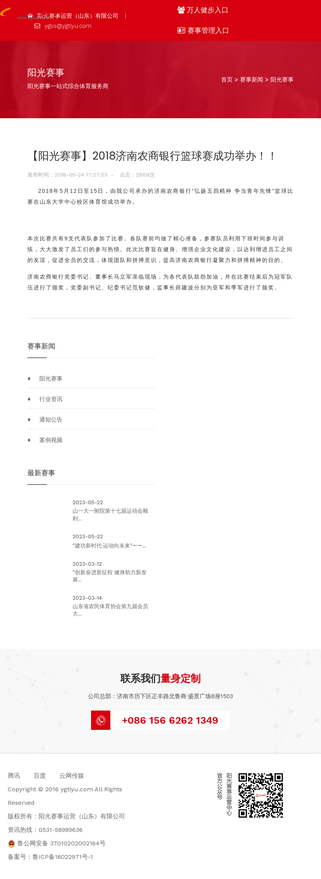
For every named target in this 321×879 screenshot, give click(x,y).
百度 (40, 775)
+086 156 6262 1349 (170, 720)
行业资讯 (51, 399)
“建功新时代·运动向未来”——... (109, 545)
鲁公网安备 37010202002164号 (57, 843)
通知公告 (51, 419)
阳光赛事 (282, 79)
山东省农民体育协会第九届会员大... (110, 610)
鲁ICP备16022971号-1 (62, 856)
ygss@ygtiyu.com (62, 25)
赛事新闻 (251, 79)
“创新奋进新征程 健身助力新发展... (110, 576)
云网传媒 (71, 775)
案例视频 (51, 440)
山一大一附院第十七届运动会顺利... (110, 514)
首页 (227, 79)
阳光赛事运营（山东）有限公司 (72, 15)
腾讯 (14, 775)
